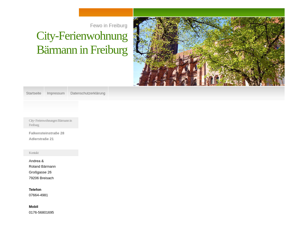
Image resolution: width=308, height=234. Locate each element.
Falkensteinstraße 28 (46, 133)
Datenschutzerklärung (87, 93)
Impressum (56, 93)
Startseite (33, 93)
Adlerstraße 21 (41, 139)
